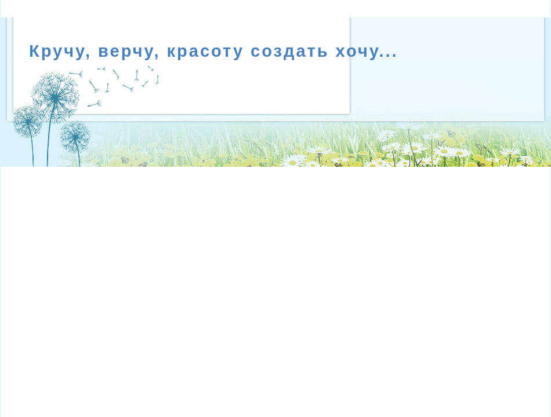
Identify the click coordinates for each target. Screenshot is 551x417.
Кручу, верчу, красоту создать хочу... (213, 51)
